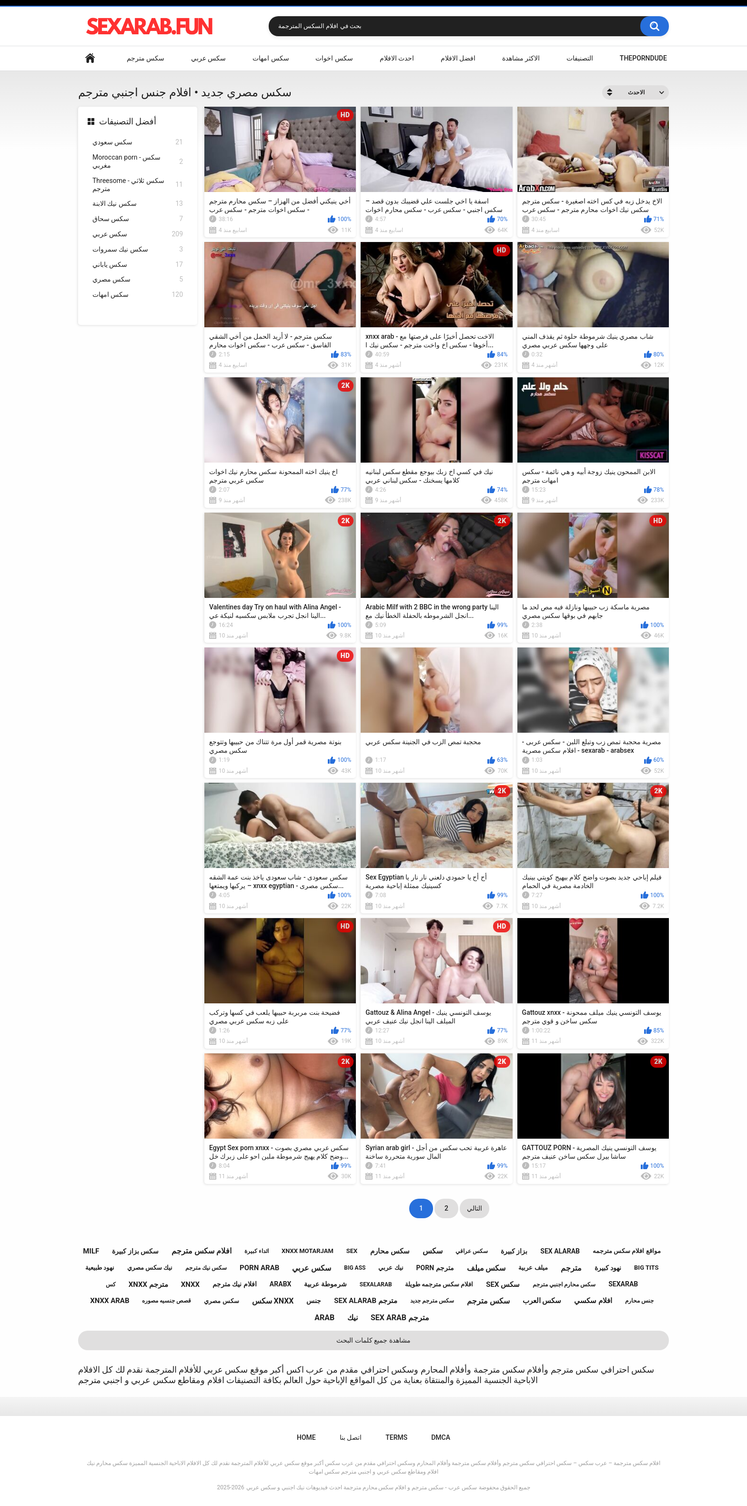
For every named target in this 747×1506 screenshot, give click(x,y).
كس (111, 1284)
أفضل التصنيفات (127, 121)
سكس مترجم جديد (432, 1300)
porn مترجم (435, 1268)
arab (324, 1317)
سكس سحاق (137, 219)
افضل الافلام (458, 58)
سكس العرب (542, 1300)
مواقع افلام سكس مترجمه (627, 1250)
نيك (352, 1317)
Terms (396, 1437)
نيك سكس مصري (149, 1267)
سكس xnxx (273, 1300)
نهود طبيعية (99, 1267)
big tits (646, 1267)
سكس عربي (208, 58)
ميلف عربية (532, 1267)
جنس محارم (639, 1300)
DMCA (440, 1437)
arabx (281, 1284)
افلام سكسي (593, 1300)
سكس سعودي (137, 142)
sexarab (623, 1284)
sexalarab (376, 1284)
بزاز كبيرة (514, 1251)
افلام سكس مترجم (202, 1250)
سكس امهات (270, 58)
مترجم (571, 1268)
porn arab (259, 1267)
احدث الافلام (397, 58)
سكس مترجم (145, 58)
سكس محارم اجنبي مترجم (564, 1284)
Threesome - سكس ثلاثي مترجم (137, 184)
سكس (433, 1250)
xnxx (190, 1284)
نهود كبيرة (608, 1268)
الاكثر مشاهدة (521, 58)
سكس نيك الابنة (137, 204)
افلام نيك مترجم (234, 1284)
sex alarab (560, 1251)
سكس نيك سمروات (137, 249)
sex (352, 1250)
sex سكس (503, 1284)
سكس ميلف (486, 1268)
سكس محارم (390, 1251)
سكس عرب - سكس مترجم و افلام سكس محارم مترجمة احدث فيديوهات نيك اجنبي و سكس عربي (361, 1487)
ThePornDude (643, 58)
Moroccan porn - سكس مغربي (137, 161)
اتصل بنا (351, 1437)
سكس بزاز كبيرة (135, 1251)
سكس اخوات (334, 58)
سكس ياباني (137, 265)
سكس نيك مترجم (206, 1267)
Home (90, 58)
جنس (313, 1300)
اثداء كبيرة (256, 1251)
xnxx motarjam (307, 1250)
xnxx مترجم (148, 1284)
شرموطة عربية (325, 1284)
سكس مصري (137, 279)
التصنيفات (579, 58)
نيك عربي (390, 1267)
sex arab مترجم (400, 1317)
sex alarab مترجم (365, 1300)
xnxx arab (109, 1300)
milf (91, 1251)
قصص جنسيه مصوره (166, 1300)
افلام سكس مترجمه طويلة (439, 1284)
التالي (474, 1208)
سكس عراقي (471, 1251)
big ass (354, 1267)
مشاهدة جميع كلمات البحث (373, 1340)
